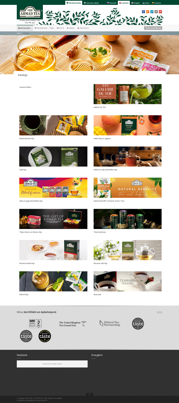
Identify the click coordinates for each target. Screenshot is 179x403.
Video (70, 28)
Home (19, 33)
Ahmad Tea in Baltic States (52, 364)
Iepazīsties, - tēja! (44, 28)
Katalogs (25, 28)
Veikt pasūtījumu (153, 28)
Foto (60, 28)
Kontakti (83, 28)
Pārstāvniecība (74, 3)
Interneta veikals (91, 3)
